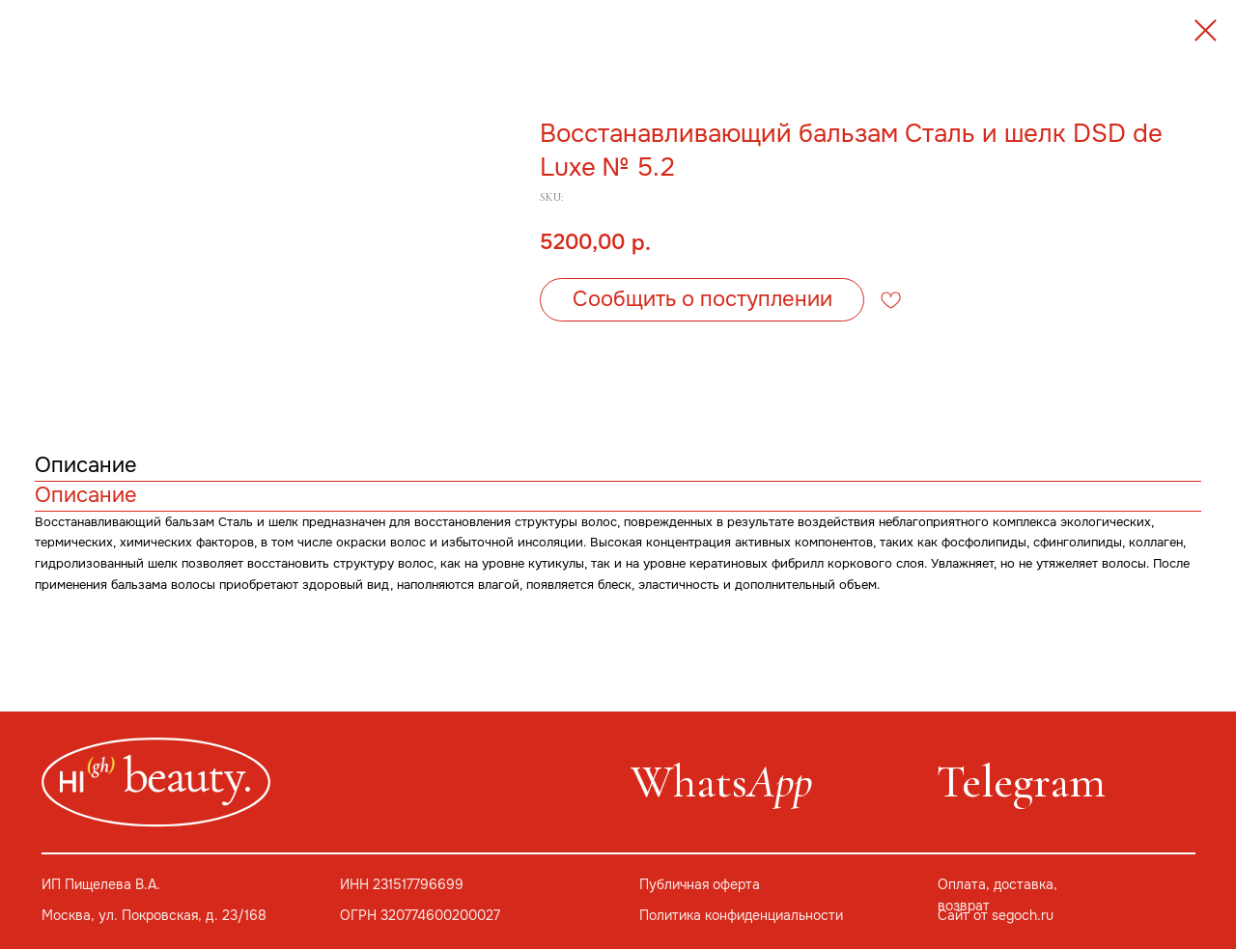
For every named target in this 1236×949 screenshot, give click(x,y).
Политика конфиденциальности (741, 915)
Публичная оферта (699, 885)
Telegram (1021, 782)
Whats (721, 782)
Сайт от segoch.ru (995, 915)
